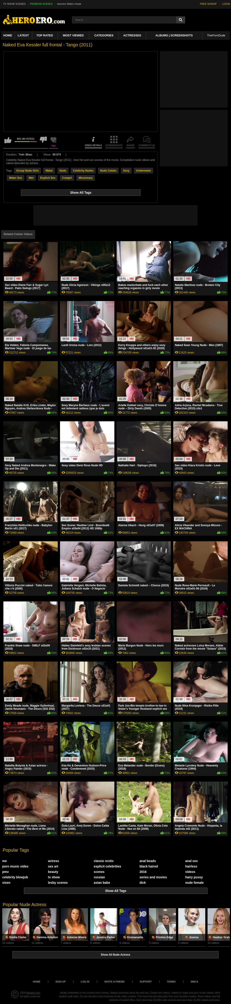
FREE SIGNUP (208, 3)
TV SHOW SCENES (14, 3)
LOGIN (226, 3)
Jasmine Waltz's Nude (69, 3)
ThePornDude (216, 35)
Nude (63, 170)
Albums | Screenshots (174, 35)
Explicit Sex (47, 177)
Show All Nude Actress (115, 954)
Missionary (86, 177)
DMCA (194, 981)
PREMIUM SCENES (41, 3)
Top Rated (44, 35)
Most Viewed (73, 35)
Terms (171, 981)
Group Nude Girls (27, 170)
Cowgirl (67, 177)
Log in (85, 981)
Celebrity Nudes (83, 170)
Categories (103, 35)
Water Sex (15, 177)
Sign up (60, 981)
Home (7, 35)
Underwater (143, 170)
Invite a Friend (114, 981)
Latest (23, 35)
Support (146, 981)
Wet (31, 177)
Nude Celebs (108, 170)
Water (49, 170)
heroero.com (33, 992)
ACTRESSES (132, 35)
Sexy (126, 170)
